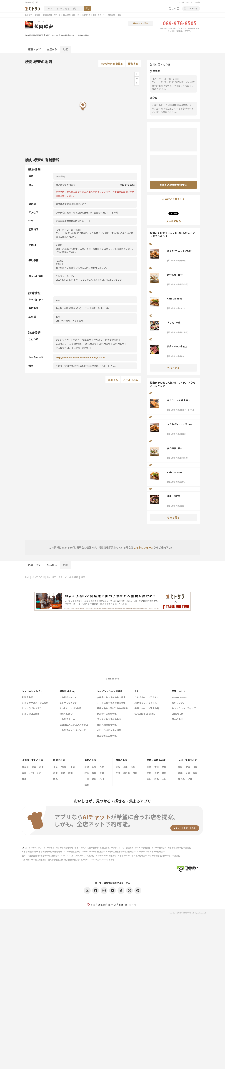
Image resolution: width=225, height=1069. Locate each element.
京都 (133, 766)
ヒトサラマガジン (68, 703)
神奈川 (64, 766)
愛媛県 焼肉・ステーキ (51, 15)
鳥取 (156, 773)
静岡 (94, 773)
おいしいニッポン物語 (70, 708)
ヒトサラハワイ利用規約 (106, 855)
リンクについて (117, 847)
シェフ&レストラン (32, 691)
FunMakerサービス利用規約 (34, 859)
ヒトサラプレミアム (32, 708)
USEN (24, 847)
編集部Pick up (67, 691)
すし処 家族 (173, 322)
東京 (55, 766)
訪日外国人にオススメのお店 (74, 725)
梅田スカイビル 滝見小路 (146, 708)
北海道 (25, 766)
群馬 (55, 778)
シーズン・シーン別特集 (109, 691)
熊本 (180, 773)
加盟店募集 (105, 847)
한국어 (132, 904)
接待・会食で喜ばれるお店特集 (112, 708)
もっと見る (173, 368)
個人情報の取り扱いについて (76, 859)
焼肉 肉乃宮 (173, 496)
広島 (156, 778)
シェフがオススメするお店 (35, 703)
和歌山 (126, 773)
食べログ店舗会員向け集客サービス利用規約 (40, 855)
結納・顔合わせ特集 (107, 725)
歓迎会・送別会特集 (107, 714)
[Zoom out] (137, 78)
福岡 (180, 766)
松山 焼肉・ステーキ (71, 15)
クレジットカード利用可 (68, 339)
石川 (102, 778)
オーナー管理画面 (142, 847)
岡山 (149, 778)
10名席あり (90, 343)
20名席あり (104, 343)
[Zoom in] (137, 74)
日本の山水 (177, 719)
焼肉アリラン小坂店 (177, 346)
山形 (39, 773)
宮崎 (195, 773)
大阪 (118, 766)
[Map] (83, 111)
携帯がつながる (112, 339)
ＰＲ (136, 691)
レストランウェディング (184, 708)
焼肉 (27, 35)
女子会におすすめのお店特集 (111, 697)
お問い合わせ (93, 847)
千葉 (72, 766)
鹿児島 (181, 778)
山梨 (94, 766)
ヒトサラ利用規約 (158, 847)
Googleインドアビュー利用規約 (151, 851)
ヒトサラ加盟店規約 (71, 851)
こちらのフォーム (143, 547)
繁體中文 (122, 904)
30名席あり (118, 343)
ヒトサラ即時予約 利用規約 (179, 847)
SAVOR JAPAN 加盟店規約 (93, 851)
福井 (87, 785)
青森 (34, 766)
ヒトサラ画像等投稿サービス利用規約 (164, 855)
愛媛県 (37, 15)
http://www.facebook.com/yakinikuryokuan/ (80, 357)
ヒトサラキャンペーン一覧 (73, 730)
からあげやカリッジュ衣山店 (180, 250)
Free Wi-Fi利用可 (80, 347)
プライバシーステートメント (102, 859)
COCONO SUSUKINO (144, 714)
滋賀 (135, 773)
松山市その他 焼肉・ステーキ (93, 15)
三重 (87, 778)
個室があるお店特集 (107, 735)
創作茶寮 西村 (174, 274)
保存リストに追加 (140, 23)
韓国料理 (39, 35)
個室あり (86, 339)
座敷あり (98, 339)
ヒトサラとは (49, 847)
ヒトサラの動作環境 (64, 847)
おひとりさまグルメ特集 (109, 730)
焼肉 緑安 (111, 15)
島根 (164, 773)
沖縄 (190, 778)
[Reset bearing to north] (137, 83)
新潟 (87, 766)
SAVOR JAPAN (179, 697)
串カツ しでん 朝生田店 (178, 400)
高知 (149, 773)
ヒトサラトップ (35, 847)
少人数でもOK (63, 347)
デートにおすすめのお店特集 (111, 703)
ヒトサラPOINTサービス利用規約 (132, 855)
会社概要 (129, 847)
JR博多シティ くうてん (145, 703)
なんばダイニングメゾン (146, 697)
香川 (156, 766)
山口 (164, 778)
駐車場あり (61, 343)
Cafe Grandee (174, 298)
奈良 (118, 773)
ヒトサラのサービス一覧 (189, 2)
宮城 (24, 773)
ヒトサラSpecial (68, 697)
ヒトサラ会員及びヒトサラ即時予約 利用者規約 (42, 851)
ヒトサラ (28, 15)
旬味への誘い (66, 714)
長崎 (195, 766)
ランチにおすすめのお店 (109, 719)
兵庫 (125, 766)
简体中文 (112, 904)
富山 (94, 778)
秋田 (32, 773)
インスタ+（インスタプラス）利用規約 (77, 855)
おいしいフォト (179, 703)
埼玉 (55, 773)
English (102, 904)
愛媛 (164, 766)
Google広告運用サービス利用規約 (120, 851)
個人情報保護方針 (55, 859)
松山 (27, 577)
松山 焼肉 (73, 577)
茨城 (63, 773)
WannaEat (177, 714)
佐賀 (188, 766)
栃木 (70, 773)
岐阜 (87, 773)
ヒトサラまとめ (67, 719)
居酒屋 (32, 35)
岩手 (41, 766)
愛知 (102, 773)
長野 (102, 766)
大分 (188, 773)
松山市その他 (38, 577)
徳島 (149, 766)
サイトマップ (80, 847)
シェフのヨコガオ (31, 714)
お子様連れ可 (75, 343)
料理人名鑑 (27, 697)
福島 (24, 778)
